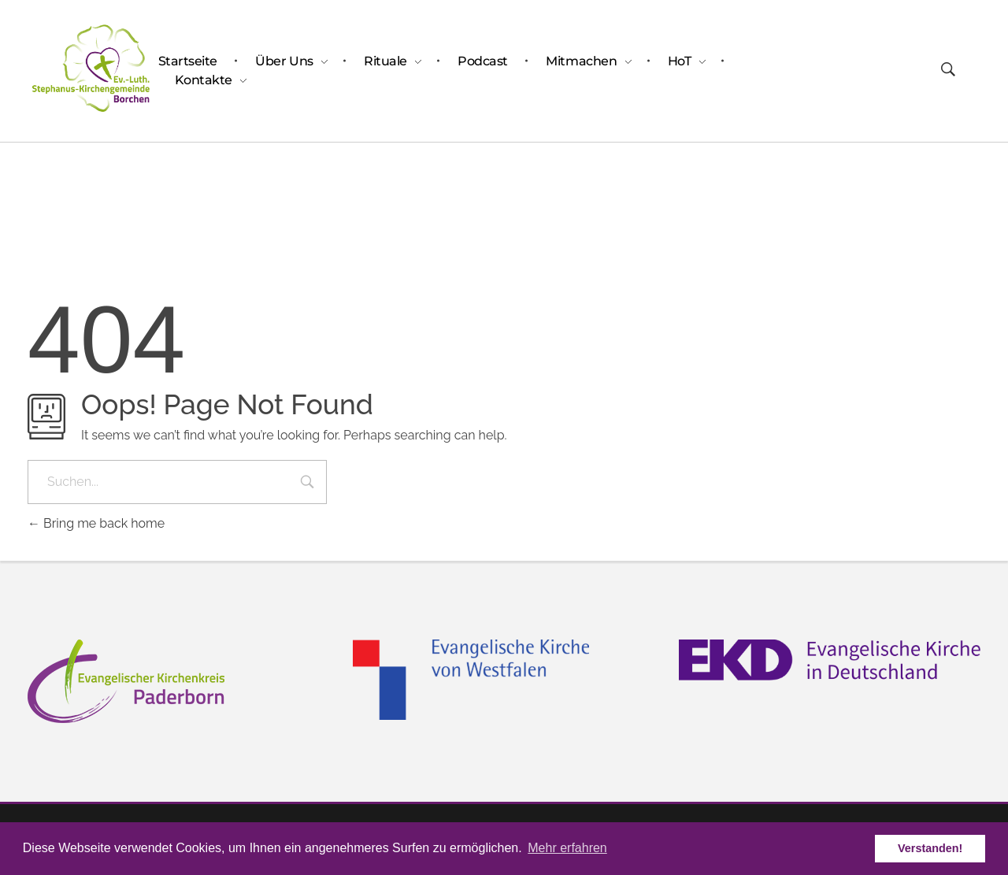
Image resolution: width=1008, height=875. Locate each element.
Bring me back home (96, 523)
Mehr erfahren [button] (567, 848)
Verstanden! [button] (930, 848)
